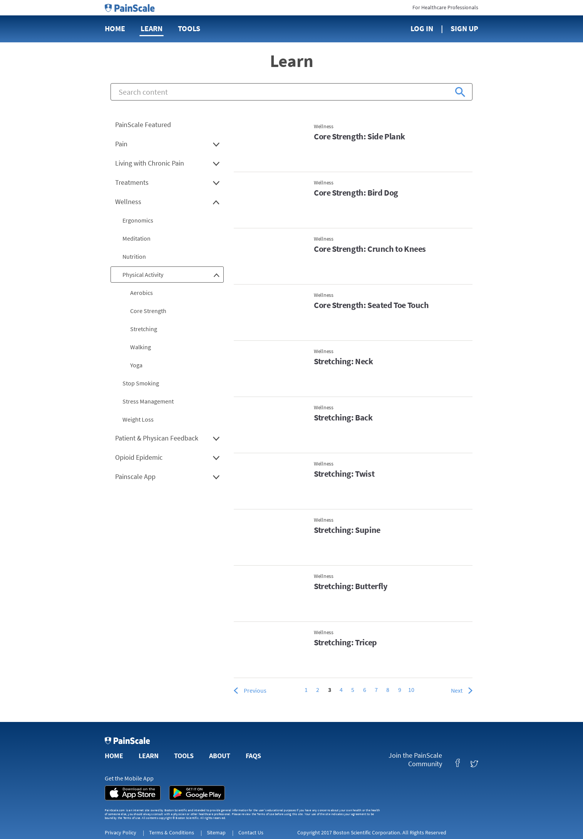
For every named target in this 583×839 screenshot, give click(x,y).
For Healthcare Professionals (445, 7)
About (219, 755)
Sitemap (216, 832)
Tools (189, 28)
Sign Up (464, 28)
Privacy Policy (120, 832)
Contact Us (250, 832)
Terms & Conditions (171, 832)
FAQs (253, 755)
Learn (152, 28)
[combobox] (291, 91)
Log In (421, 28)
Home (115, 28)
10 (411, 689)
